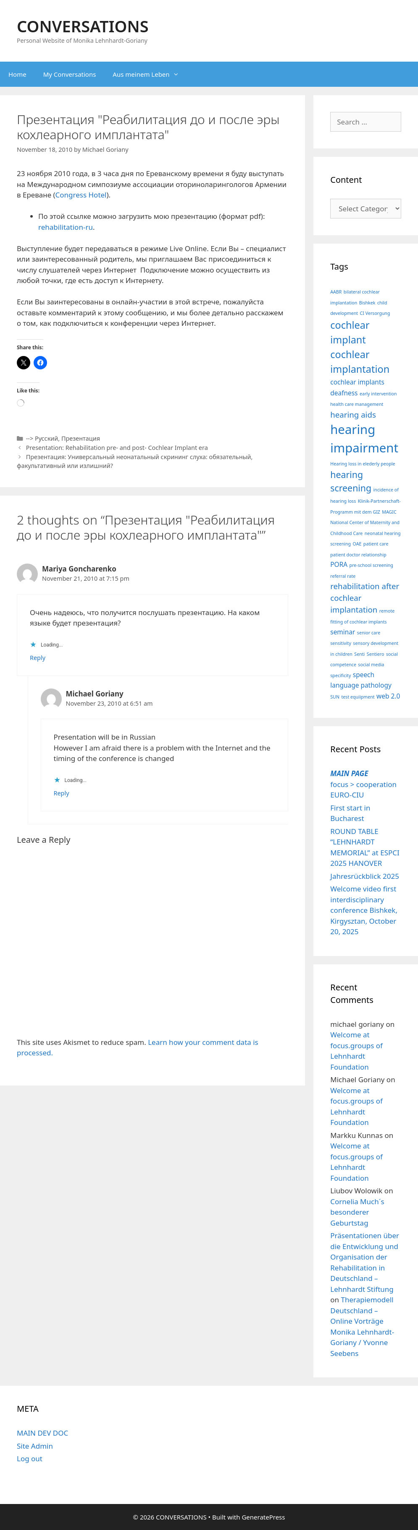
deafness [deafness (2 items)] (344, 392)
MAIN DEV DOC (42, 1433)
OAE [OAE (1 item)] (357, 544)
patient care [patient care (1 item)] (376, 544)
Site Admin (35, 1446)
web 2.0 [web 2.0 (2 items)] (388, 696)
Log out (29, 1458)
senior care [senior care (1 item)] (368, 633)
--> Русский (42, 438)
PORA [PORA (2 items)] (338, 564)
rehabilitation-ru (65, 227)
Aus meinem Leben (150, 74)
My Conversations (69, 74)
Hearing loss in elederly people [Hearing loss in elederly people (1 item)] (362, 464)
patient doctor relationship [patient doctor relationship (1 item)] (358, 555)
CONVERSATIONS (83, 26)
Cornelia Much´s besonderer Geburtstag (357, 1212)
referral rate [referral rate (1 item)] (342, 576)
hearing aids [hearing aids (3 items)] (353, 414)
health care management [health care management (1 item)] (356, 404)
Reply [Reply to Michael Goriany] (61, 793)
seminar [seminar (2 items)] (342, 631)
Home (17, 74)
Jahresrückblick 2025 (364, 876)
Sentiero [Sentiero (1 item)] (375, 654)
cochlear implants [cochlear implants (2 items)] (357, 382)
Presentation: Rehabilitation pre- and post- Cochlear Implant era (117, 448)
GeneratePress (263, 1517)
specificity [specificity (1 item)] (340, 675)
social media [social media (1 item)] (371, 665)
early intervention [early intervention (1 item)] (378, 394)
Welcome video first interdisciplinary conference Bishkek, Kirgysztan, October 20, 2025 (363, 910)
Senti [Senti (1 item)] (359, 654)
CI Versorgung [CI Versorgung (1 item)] (375, 313)
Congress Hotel (81, 195)
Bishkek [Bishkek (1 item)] (367, 303)
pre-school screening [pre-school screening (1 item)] (371, 565)
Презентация (80, 438)
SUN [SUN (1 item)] (334, 697)
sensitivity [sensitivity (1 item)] (340, 643)
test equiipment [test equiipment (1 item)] (357, 697)
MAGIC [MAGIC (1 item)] (389, 512)
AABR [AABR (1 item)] (336, 292)
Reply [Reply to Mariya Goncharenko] (37, 658)
